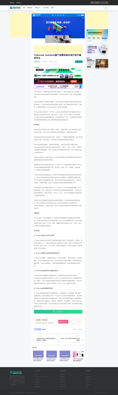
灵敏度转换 (88, 376)
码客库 (36, 374)
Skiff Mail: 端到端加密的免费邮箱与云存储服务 (78, 360)
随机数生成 (88, 379)
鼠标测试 (37, 384)
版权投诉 (12, 2)
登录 (106, 8)
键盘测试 (37, 381)
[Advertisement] (20, 25)
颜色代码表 (63, 386)
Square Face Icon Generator (42, 376)
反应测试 (62, 381)
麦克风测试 (37, 386)
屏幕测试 (88, 384)
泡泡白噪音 (63, 384)
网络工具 (38, 7)
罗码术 (87, 374)
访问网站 (79, 61)
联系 (87, 386)
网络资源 (30, 7)
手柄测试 (62, 376)
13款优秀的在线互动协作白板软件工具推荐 (38, 360)
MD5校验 (88, 381)
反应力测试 (37, 379)
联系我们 (18, 2)
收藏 (44, 329)
